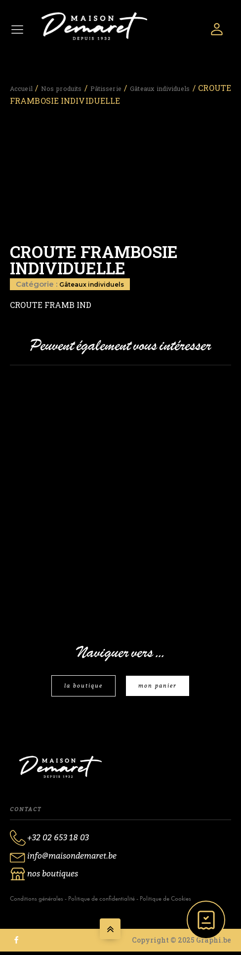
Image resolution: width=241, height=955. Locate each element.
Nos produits (89, 85)
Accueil (25, 85)
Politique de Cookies (165, 902)
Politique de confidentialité (101, 902)
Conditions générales (36, 902)
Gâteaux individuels (97, 281)
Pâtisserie (158, 85)
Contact (25, 811)
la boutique (80, 687)
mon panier (160, 687)
